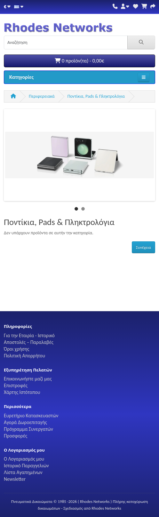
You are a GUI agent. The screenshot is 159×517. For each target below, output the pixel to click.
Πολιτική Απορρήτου (24, 356)
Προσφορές (15, 436)
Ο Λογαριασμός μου (24, 459)
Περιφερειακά (42, 96)
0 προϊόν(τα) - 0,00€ (79, 61)
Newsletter (15, 479)
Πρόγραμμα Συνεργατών (28, 429)
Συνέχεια (143, 247)
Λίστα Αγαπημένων (23, 472)
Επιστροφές (16, 385)
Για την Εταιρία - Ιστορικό (29, 335)
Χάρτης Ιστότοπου (22, 392)
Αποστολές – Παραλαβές (28, 342)
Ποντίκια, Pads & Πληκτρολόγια (96, 96)
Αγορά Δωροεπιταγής (25, 422)
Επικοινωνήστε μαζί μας (28, 379)
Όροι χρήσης (16, 349)
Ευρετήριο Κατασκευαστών (31, 416)
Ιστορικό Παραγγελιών (26, 466)
